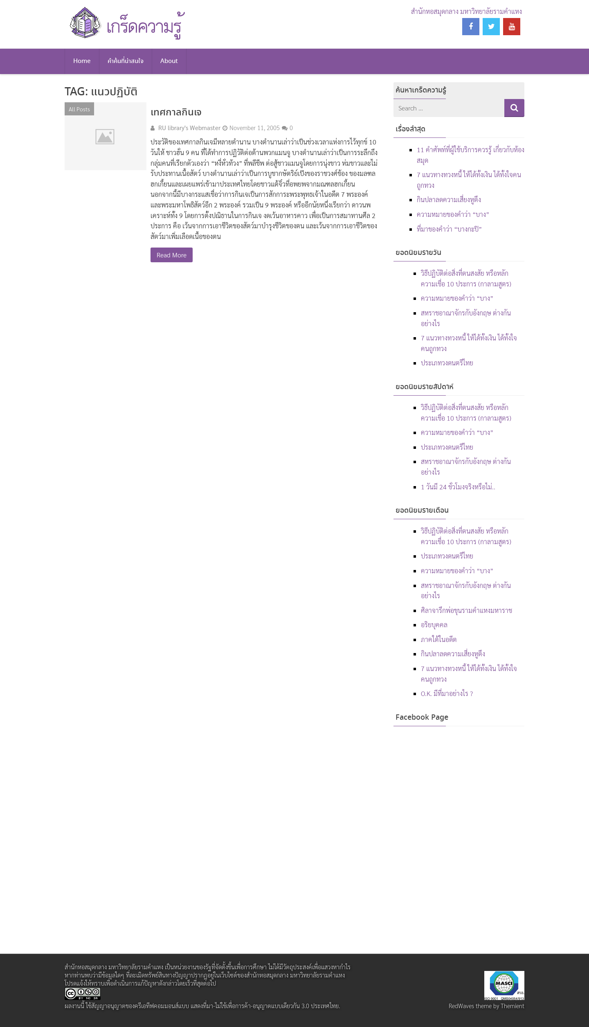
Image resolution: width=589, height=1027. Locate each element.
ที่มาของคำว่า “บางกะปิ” (449, 229)
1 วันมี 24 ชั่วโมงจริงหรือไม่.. (458, 486)
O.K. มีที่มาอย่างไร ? (447, 693)
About (169, 61)
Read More (172, 254)
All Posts (79, 109)
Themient (512, 1005)
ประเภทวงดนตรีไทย (447, 362)
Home (82, 61)
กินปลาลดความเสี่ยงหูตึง (449, 199)
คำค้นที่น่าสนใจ (126, 61)
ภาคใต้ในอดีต (439, 639)
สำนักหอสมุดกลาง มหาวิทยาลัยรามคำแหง (466, 11)
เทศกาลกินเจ (176, 112)
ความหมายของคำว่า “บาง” (453, 214)
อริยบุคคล (434, 624)
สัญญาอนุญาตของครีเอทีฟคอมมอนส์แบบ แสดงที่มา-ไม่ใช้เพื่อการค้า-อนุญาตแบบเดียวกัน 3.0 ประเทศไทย (215, 1005)
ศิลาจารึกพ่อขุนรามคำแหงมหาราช (466, 610)
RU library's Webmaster (189, 128)
